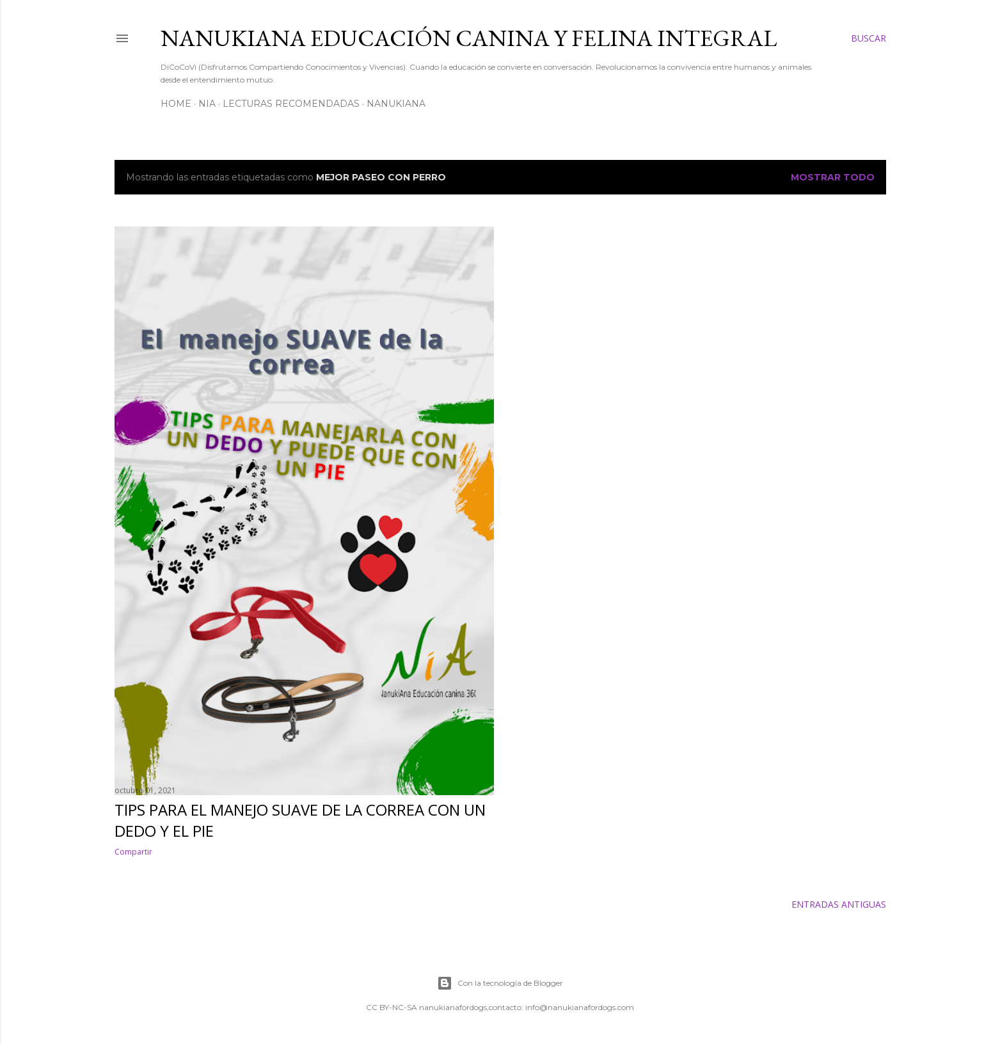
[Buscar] (868, 38)
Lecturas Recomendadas (291, 103)
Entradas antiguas (838, 904)
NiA (207, 103)
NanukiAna (396, 103)
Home (176, 103)
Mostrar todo (833, 177)
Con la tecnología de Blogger (500, 983)
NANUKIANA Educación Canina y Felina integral (469, 38)
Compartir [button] (133, 851)
